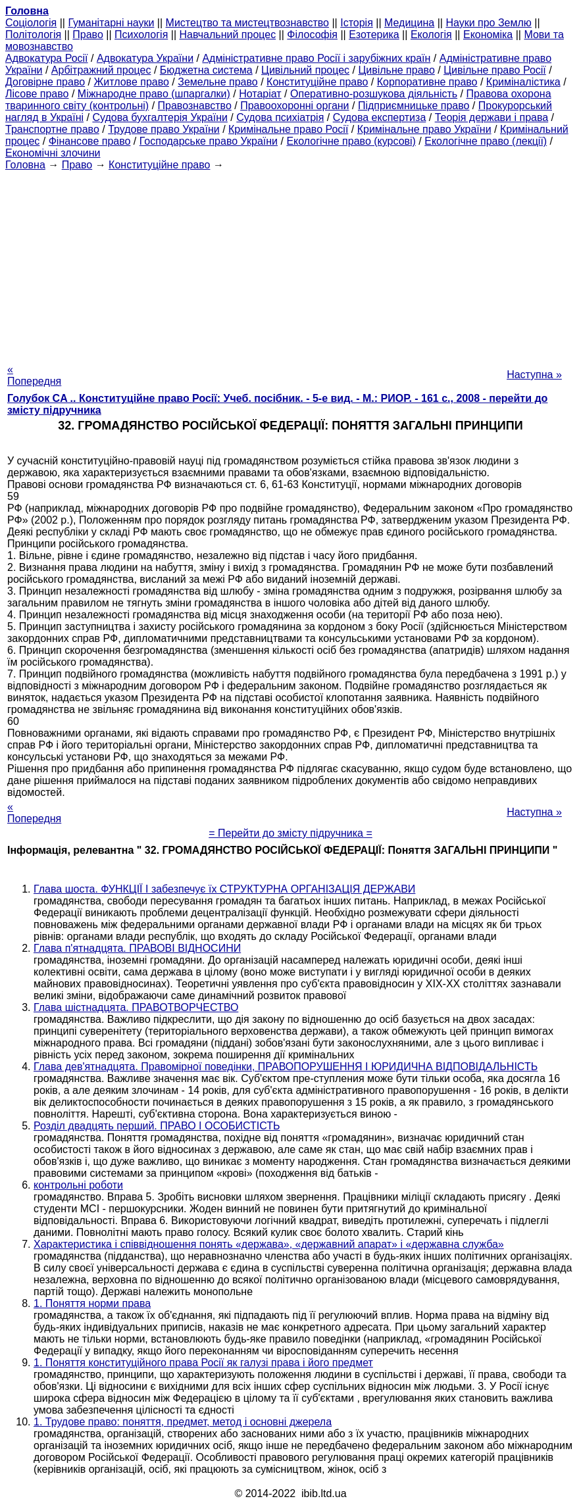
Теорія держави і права (492, 117)
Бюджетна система (206, 70)
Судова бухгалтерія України (160, 117)
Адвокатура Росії (46, 58)
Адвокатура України (145, 58)
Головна (25, 164)
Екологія (431, 34)
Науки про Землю (488, 22)
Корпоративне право (427, 81)
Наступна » (534, 374)
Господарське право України (208, 141)
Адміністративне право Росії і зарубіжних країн (316, 58)
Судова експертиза (379, 117)
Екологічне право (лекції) (485, 141)
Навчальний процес (228, 34)
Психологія (141, 34)
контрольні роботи (78, 1185)
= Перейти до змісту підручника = (290, 833)
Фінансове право (90, 141)
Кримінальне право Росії (288, 129)
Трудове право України (164, 129)
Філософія (312, 34)
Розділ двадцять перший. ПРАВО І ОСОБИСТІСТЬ (157, 1125)
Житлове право (130, 81)
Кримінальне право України (424, 129)
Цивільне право (396, 70)
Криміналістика (523, 81)
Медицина (409, 22)
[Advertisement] (290, 263)
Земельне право (217, 81)
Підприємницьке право (414, 105)
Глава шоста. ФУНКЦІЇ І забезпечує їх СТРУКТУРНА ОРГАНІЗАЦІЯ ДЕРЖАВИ (224, 889)
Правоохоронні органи (294, 105)
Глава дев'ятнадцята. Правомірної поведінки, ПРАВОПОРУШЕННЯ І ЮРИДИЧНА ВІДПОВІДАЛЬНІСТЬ (286, 1066)
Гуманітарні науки (111, 22)
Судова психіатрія (280, 117)
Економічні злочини (52, 153)
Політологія (33, 34)
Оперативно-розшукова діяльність (373, 93)
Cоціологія (31, 22)
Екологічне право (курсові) (351, 141)
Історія (356, 22)
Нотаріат (260, 93)
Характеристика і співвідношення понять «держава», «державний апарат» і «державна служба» (269, 1244)
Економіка (488, 34)
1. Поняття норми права (92, 1303)
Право (87, 34)
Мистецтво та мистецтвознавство (247, 22)
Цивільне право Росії (494, 70)
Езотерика (374, 34)
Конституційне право (317, 81)
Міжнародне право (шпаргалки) (154, 93)
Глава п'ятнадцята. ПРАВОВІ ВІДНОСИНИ (137, 948)
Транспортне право (52, 129)
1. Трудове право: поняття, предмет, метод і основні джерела (183, 1421)
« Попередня (34, 375)
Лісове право (36, 93)
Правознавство (195, 105)
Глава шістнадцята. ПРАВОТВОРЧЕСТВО (136, 1007)
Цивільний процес (305, 70)
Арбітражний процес (101, 70)
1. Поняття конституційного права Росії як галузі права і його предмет (203, 1362)
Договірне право (45, 81)
